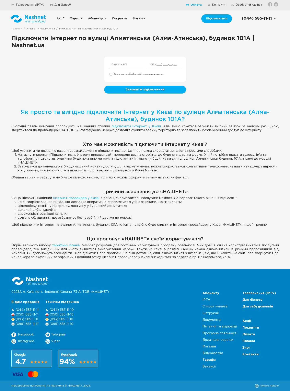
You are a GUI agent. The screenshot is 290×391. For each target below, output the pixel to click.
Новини (248, 341)
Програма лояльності (220, 333)
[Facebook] (270, 4)
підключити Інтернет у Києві (136, 126)
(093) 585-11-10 (59, 319)
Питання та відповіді (220, 326)
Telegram (55, 334)
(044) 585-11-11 (25, 310)
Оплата (194, 5)
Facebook (22, 334)
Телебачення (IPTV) (27, 5)
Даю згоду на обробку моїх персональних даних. (139, 74)
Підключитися (216, 18)
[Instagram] (276, 4)
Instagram (22, 341)
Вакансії (209, 366)
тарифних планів (66, 245)
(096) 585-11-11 (24, 324)
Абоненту (95, 18)
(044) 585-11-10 (59, 310)
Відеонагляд (213, 353)
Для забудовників (257, 306)
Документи (212, 319)
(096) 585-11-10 (59, 324)
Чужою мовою (267, 386)
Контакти (216, 5)
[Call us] (259, 19)
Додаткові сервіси (218, 339)
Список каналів (215, 306)
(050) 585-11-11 (25, 314)
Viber (52, 341)
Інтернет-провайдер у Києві (76, 198)
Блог (246, 347)
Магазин (139, 18)
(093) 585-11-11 (24, 319)
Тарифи (76, 18)
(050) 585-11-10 (59, 314)
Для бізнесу (60, 5)
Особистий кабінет (246, 5)
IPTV (206, 299)
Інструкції (211, 313)
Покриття (119, 18)
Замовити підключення (145, 89)
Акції (60, 18)
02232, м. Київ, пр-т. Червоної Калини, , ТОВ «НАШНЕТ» (60, 291)
